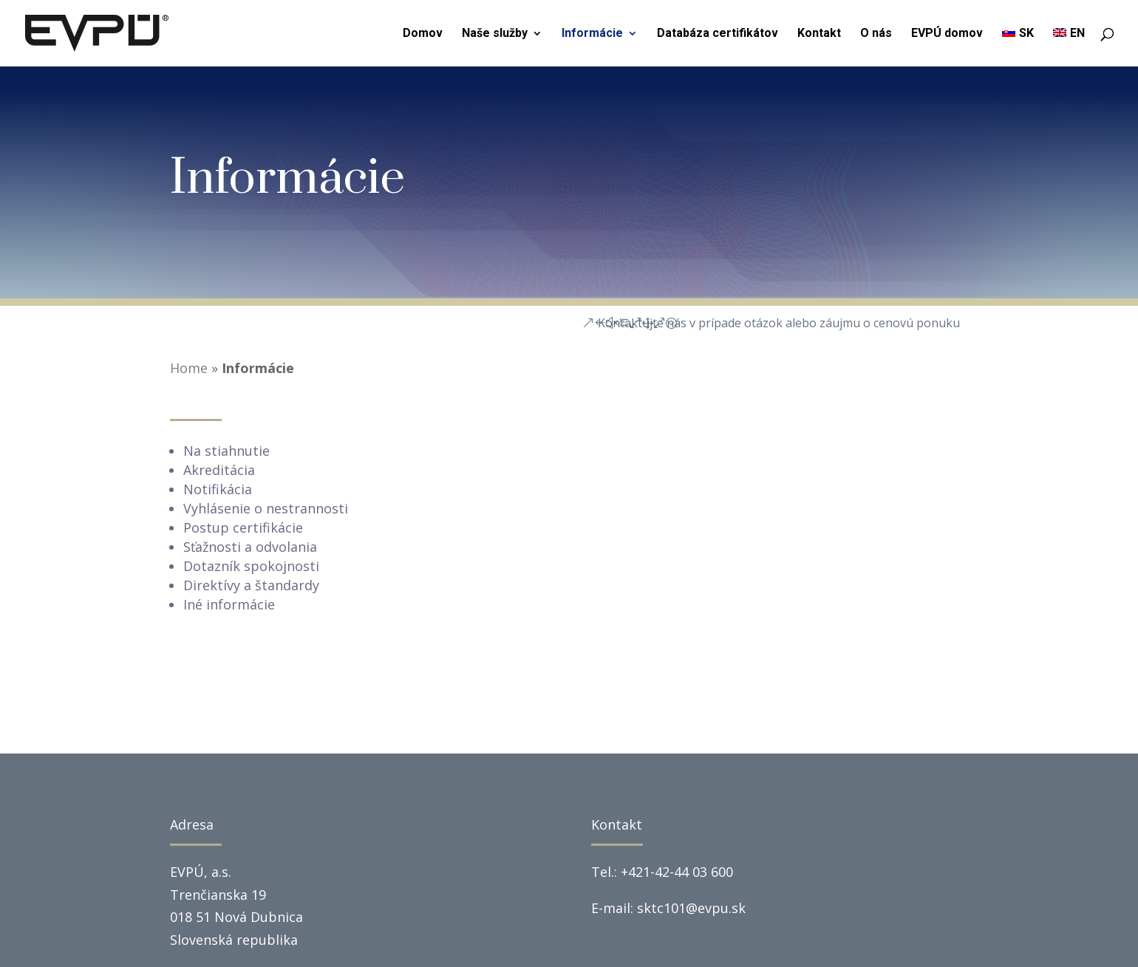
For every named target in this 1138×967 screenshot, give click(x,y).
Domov (423, 34)
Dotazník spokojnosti (251, 566)
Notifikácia (217, 489)
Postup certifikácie (243, 527)
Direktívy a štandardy (251, 585)
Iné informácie (229, 604)
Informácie (592, 34)
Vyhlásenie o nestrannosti (265, 508)
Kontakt (819, 34)
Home (189, 368)
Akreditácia (219, 470)
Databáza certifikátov (717, 34)
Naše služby (495, 34)
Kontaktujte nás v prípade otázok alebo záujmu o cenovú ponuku (779, 323)
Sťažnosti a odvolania (250, 547)
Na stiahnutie (226, 450)
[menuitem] (1018, 47)
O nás (876, 34)
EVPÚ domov (947, 34)
